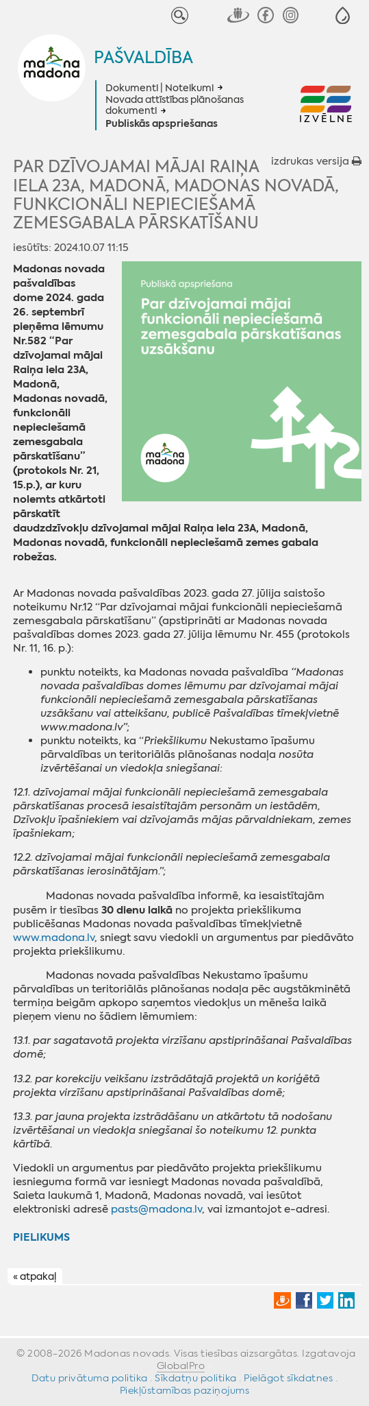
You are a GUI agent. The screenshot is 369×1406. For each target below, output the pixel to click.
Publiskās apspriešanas (161, 124)
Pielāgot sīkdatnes (288, 1378)
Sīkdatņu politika (196, 1378)
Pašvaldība (143, 58)
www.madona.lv (53, 937)
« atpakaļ (34, 1277)
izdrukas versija (316, 161)
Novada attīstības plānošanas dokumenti (174, 105)
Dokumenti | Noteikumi (159, 87)
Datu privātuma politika (89, 1378)
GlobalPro (181, 1365)
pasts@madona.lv (156, 1209)
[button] (342, 15)
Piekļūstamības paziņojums (185, 1390)
